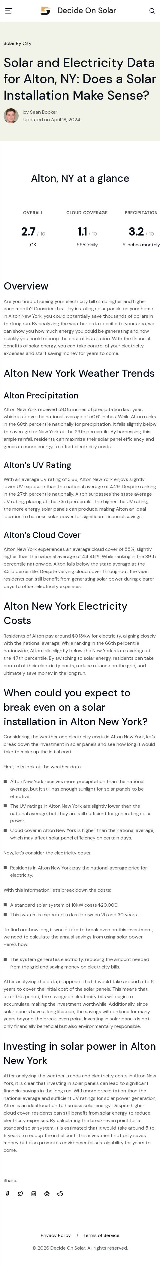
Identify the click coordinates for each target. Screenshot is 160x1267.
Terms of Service (101, 1235)
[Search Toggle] (152, 11)
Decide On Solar (80, 10)
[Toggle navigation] (9, 11)
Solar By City (18, 43)
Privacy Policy (56, 1235)
